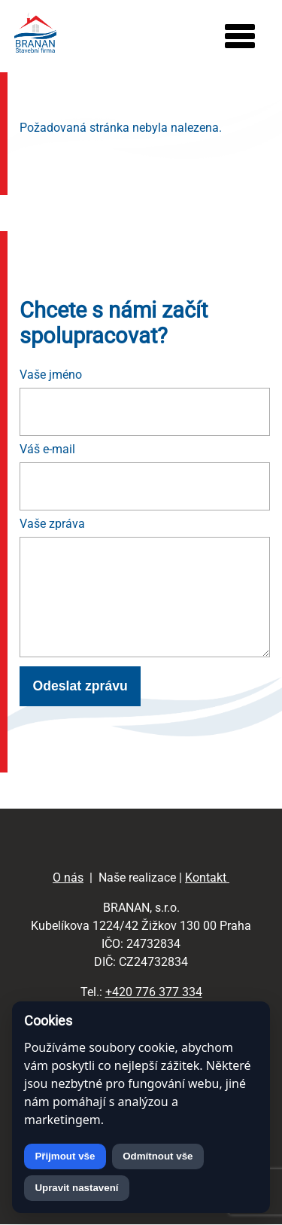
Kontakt (207, 877)
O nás (68, 877)
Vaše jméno (51, 374)
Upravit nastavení (76, 1187)
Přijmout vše (65, 1156)
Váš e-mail (47, 449)
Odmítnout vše (158, 1156)
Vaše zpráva (52, 524)
